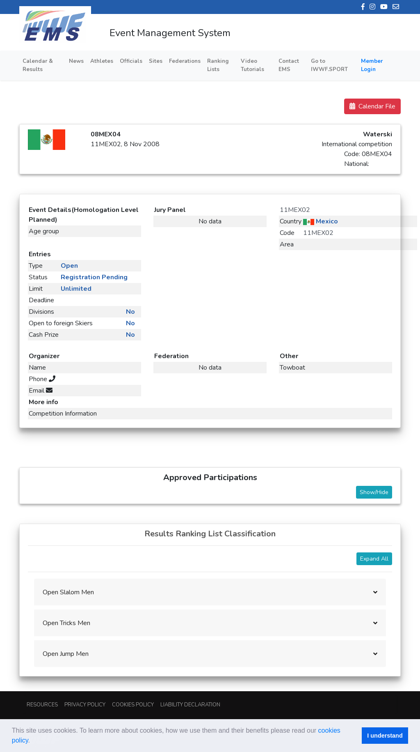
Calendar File (372, 106)
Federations (185, 61)
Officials (131, 61)
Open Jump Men (66, 653)
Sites (155, 61)
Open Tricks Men (66, 623)
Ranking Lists (218, 65)
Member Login (372, 65)
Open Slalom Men (68, 592)
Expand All (374, 559)
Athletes (101, 61)
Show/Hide (374, 492)
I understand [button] (384, 735)
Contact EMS (288, 65)
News (76, 61)
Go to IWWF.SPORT (329, 65)
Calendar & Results (38, 65)
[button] (33, 741)
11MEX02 (295, 209)
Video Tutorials (252, 65)
